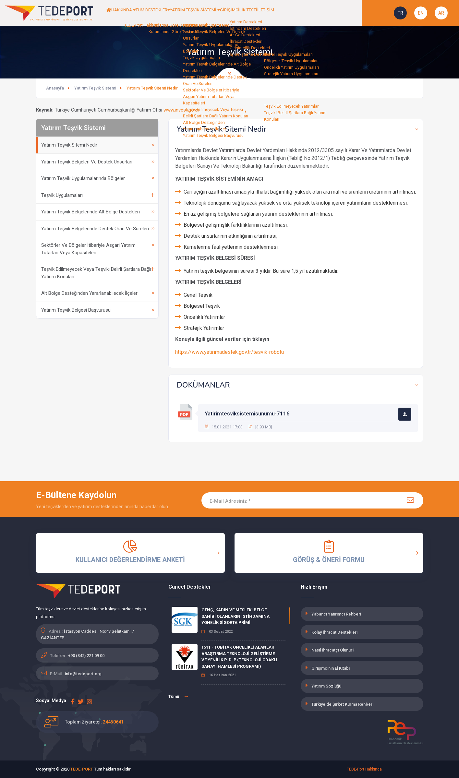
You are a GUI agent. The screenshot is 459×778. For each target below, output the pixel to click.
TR (400, 13)
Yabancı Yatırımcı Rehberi (336, 614)
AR (441, 13)
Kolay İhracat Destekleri (334, 632)
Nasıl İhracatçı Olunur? (332, 650)
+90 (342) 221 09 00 (86, 655)
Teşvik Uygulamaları (97, 195)
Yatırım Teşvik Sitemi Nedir (97, 145)
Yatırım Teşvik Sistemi (95, 88)
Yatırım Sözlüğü (326, 686)
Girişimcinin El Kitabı (330, 668)
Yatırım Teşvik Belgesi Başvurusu (97, 310)
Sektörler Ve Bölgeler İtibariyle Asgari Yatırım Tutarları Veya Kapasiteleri (97, 249)
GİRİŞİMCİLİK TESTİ (286, 13)
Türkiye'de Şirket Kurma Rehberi (342, 704)
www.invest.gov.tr (181, 110)
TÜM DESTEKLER (176, 13)
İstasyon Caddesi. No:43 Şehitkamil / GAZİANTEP (87, 634)
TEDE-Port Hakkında (364, 769)
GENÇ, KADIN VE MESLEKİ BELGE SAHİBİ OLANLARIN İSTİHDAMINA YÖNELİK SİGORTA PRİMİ (235, 616)
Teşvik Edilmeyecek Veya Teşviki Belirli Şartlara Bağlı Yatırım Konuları (97, 273)
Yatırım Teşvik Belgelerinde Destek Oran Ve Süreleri (97, 229)
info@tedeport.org (83, 673)
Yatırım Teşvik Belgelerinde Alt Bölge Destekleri (97, 212)
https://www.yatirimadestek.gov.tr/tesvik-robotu (229, 352)
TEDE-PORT (81, 769)
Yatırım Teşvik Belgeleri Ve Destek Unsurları (97, 162)
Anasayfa (55, 88)
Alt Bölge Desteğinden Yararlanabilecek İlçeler (97, 293)
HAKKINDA (135, 13)
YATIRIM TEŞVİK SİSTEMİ (230, 13)
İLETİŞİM (321, 13)
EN (421, 13)
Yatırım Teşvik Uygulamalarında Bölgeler (97, 178)
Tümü (178, 696)
